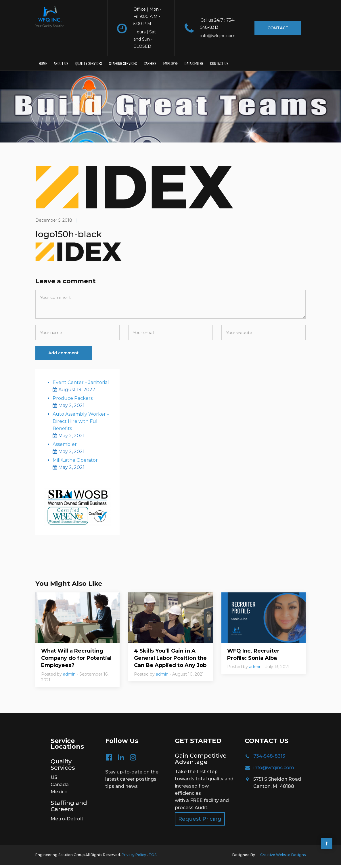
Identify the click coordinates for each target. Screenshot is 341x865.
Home (43, 63)
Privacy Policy (134, 855)
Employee (170, 63)
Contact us (219, 63)
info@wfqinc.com (273, 767)
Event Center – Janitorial (81, 382)
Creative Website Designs (283, 855)
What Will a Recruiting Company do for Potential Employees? (76, 658)
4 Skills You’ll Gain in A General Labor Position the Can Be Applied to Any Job (170, 658)
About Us (61, 63)
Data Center (194, 63)
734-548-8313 (269, 756)
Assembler (65, 444)
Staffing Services (123, 63)
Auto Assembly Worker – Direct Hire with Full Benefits (81, 421)
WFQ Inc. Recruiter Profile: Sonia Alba (253, 654)
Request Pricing (199, 819)
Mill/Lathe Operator (75, 460)
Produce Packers (73, 398)
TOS (152, 855)
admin (69, 674)
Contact (277, 28)
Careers (150, 63)
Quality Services (88, 63)
